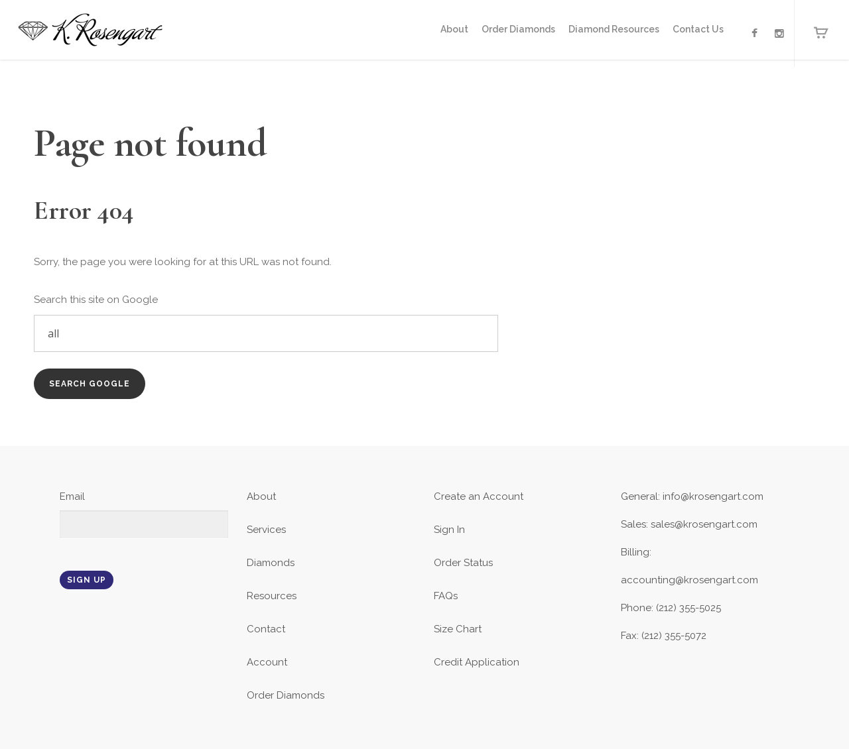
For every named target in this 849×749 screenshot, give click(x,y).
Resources (271, 596)
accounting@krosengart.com (689, 580)
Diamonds (270, 563)
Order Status (463, 563)
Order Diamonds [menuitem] (518, 29)
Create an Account (478, 496)
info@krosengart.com (713, 496)
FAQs (446, 596)
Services (266, 530)
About (261, 496)
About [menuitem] (454, 29)
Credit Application (476, 662)
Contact (266, 629)
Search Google (89, 383)
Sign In (449, 530)
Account (267, 662)
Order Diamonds (285, 695)
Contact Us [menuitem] (698, 29)
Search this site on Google (96, 300)
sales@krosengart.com (704, 524)
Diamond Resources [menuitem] (613, 29)
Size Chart (458, 629)
